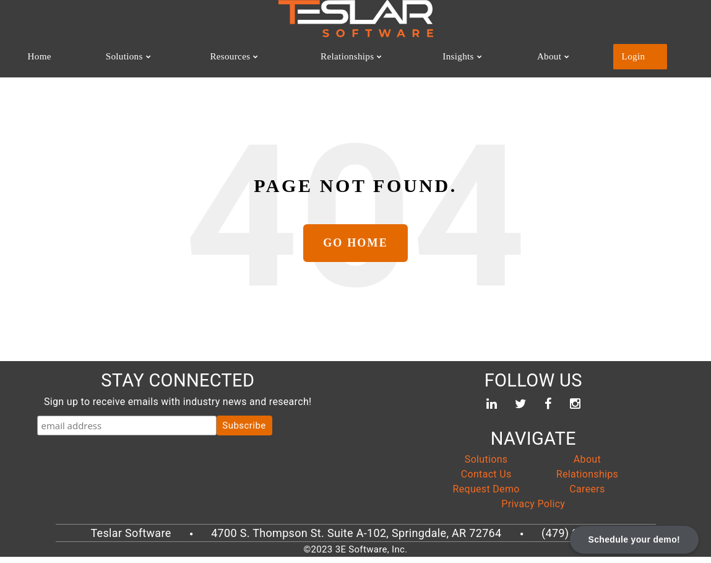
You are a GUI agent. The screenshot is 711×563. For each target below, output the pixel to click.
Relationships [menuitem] (358, 58)
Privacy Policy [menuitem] (533, 510)
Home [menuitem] (42, 58)
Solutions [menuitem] (124, 58)
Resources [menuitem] (232, 58)
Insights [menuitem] (475, 58)
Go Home (355, 249)
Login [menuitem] (644, 58)
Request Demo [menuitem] (486, 495)
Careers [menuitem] (587, 495)
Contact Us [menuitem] (486, 480)
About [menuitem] (565, 58)
